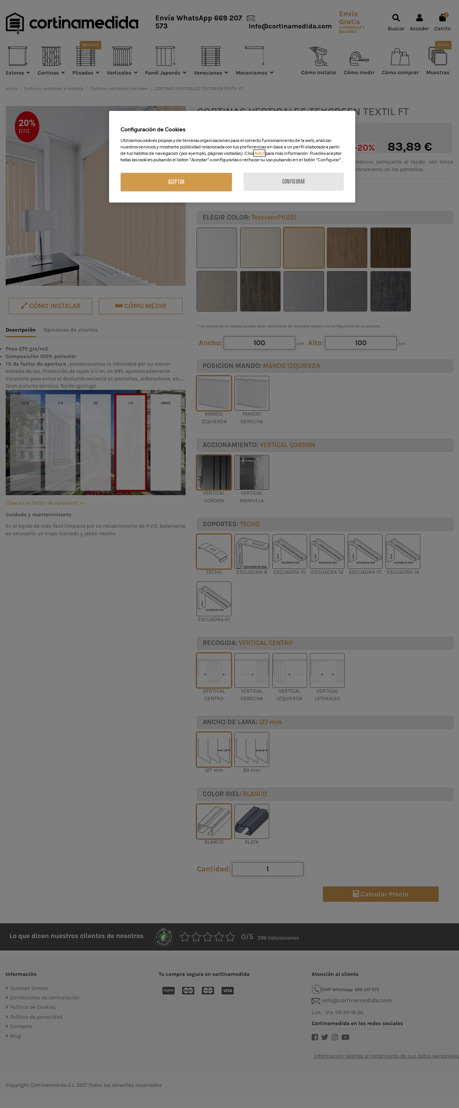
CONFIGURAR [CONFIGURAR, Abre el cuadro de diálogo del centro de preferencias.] (293, 181)
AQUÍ (259, 153)
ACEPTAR (176, 182)
